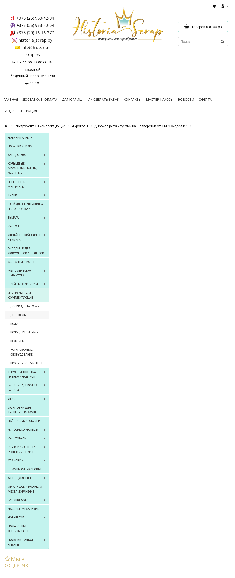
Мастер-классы (159, 99)
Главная (10, 99)
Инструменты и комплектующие (40, 126)
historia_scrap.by (35, 40)
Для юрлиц (72, 99)
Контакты (132, 99)
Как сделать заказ (102, 99)
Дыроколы (80, 126)
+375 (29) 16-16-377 (35, 32)
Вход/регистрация (20, 111)
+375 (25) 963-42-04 (35, 18)
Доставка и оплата (39, 99)
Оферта (205, 99)
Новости (186, 99)
